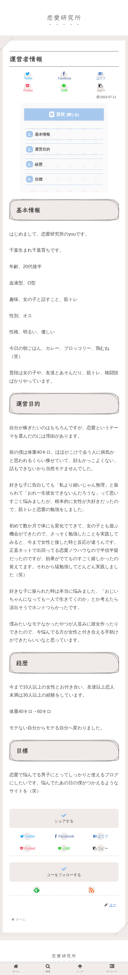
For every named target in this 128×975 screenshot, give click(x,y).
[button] (100, 88)
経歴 (39, 164)
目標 (39, 180)
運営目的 (42, 149)
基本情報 (42, 134)
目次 (60, 114)
